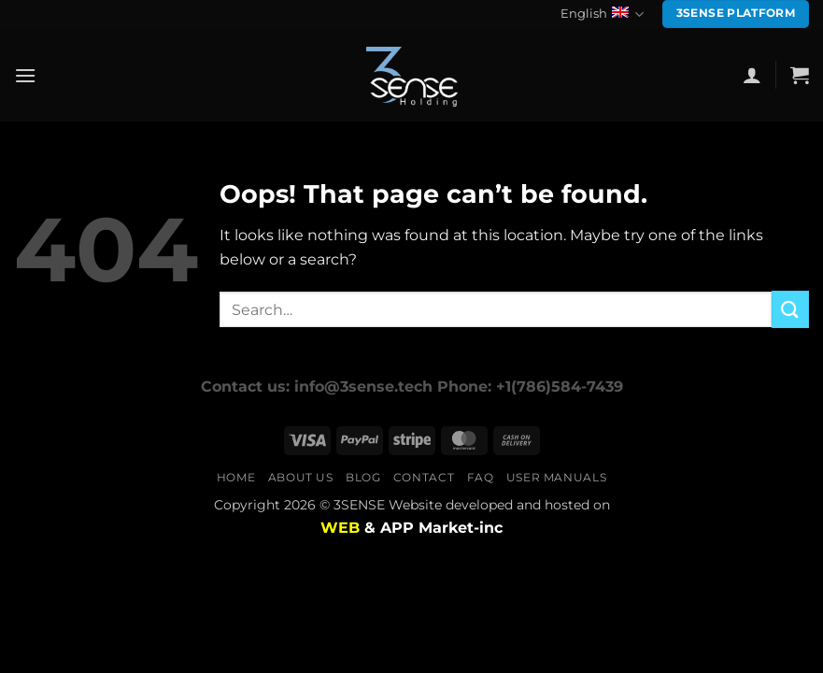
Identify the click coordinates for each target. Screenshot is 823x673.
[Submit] (790, 309)
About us (300, 477)
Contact (423, 477)
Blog (363, 477)
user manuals (556, 477)
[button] (25, 75)
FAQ (480, 477)
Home (236, 477)
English (602, 14)
